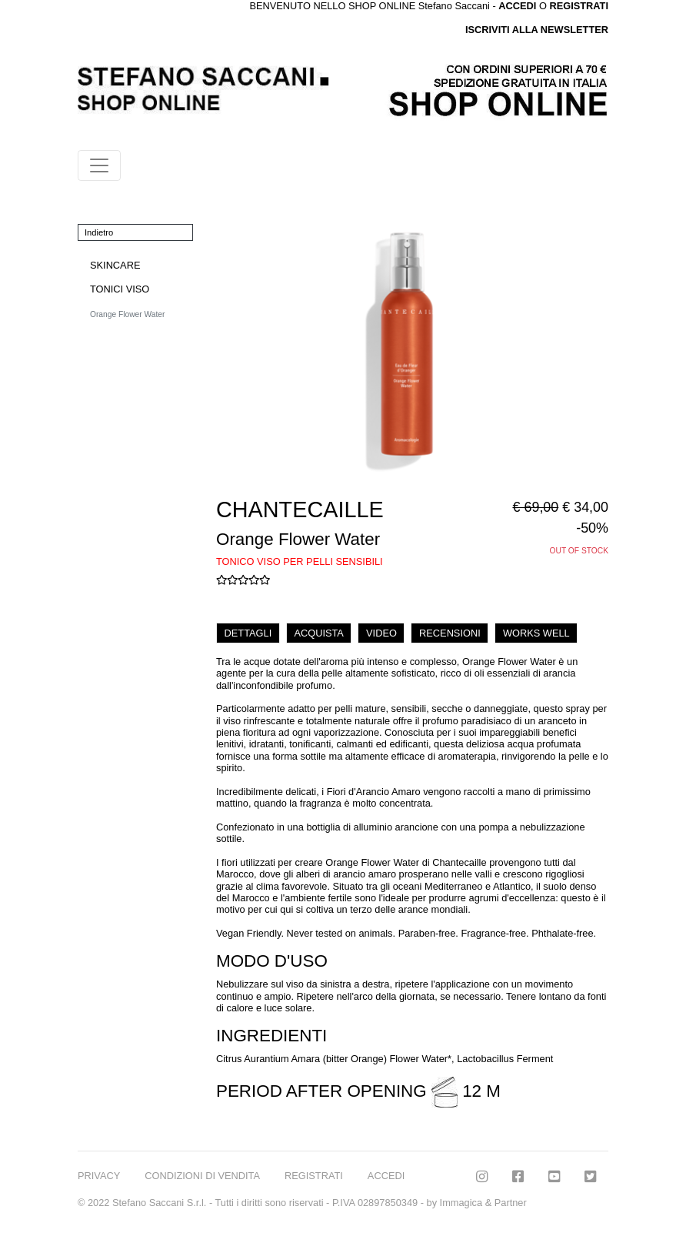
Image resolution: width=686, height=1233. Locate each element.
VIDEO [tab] (381, 633)
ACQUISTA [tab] (318, 633)
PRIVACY (99, 1175)
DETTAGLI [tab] (248, 633)
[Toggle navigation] (99, 165)
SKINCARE (115, 265)
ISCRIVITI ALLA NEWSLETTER (536, 29)
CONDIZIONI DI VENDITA (202, 1175)
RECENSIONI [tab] (450, 633)
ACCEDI (386, 1175)
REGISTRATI (578, 6)
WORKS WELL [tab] (536, 633)
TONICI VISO (119, 289)
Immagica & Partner (483, 1202)
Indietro (99, 232)
